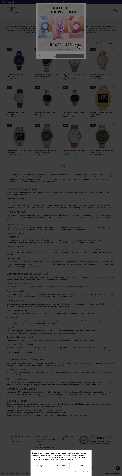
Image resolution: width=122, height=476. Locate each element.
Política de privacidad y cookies (80, 472)
